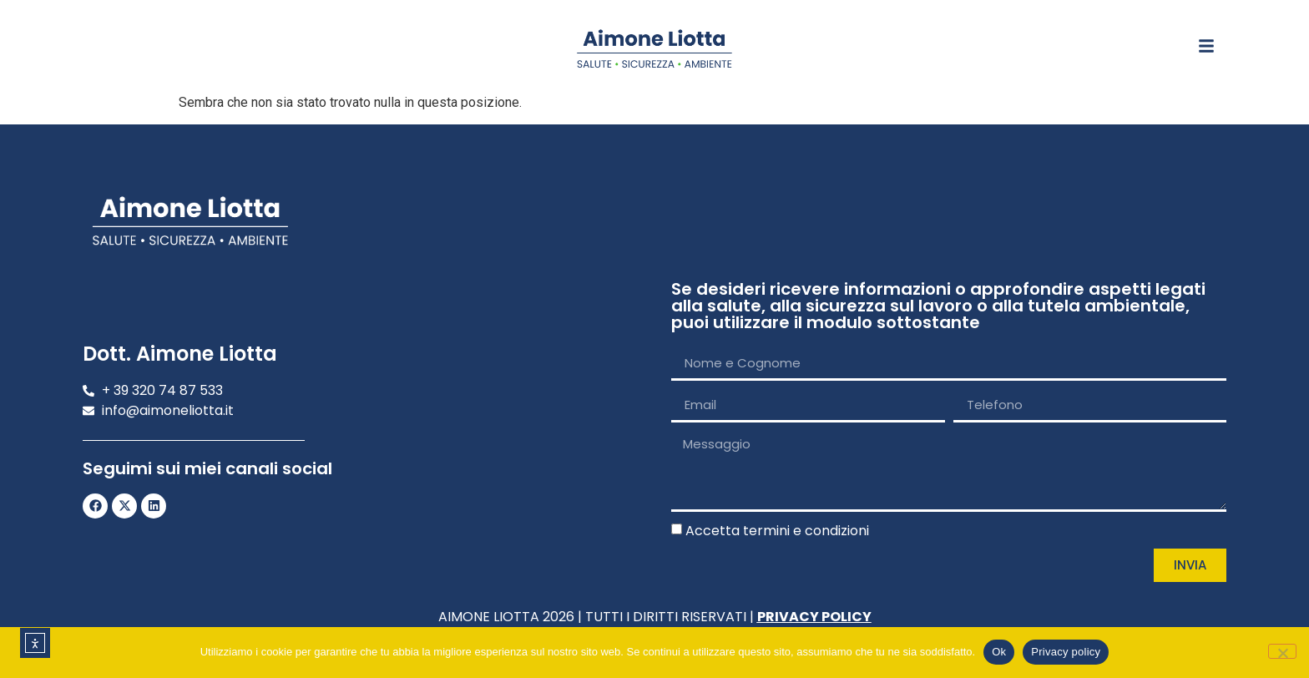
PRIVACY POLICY (814, 616)
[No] (1282, 651)
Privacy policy (1065, 651)
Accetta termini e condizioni (777, 530)
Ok (999, 651)
